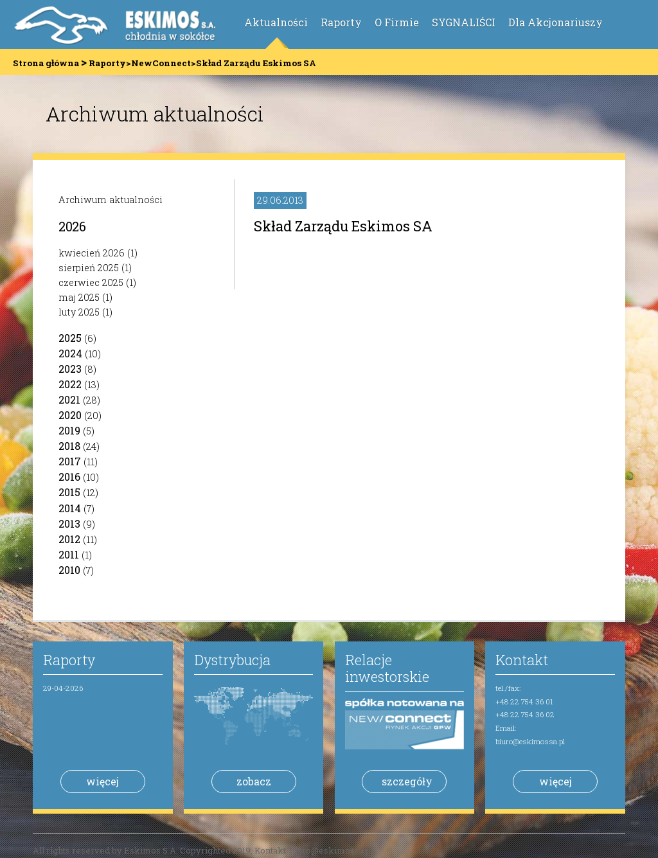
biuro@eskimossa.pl (530, 741)
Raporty (341, 22)
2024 (70, 353)
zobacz (253, 781)
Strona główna (46, 63)
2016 (69, 476)
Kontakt (521, 659)
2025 (70, 337)
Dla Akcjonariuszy (555, 22)
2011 (68, 554)
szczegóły (407, 781)
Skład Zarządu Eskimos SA (343, 226)
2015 (69, 492)
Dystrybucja (232, 659)
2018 (69, 445)
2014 (69, 508)
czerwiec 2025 (90, 282)
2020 (70, 415)
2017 (69, 461)
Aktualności (276, 22)
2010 (69, 569)
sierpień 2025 (88, 268)
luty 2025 (79, 312)
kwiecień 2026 (91, 253)
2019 (69, 430)
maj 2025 (79, 297)
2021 (69, 399)
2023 (70, 368)
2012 (69, 539)
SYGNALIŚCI (463, 22)
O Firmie (397, 22)
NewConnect (161, 63)
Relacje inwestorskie (387, 668)
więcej (102, 781)
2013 (69, 523)
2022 (70, 384)
